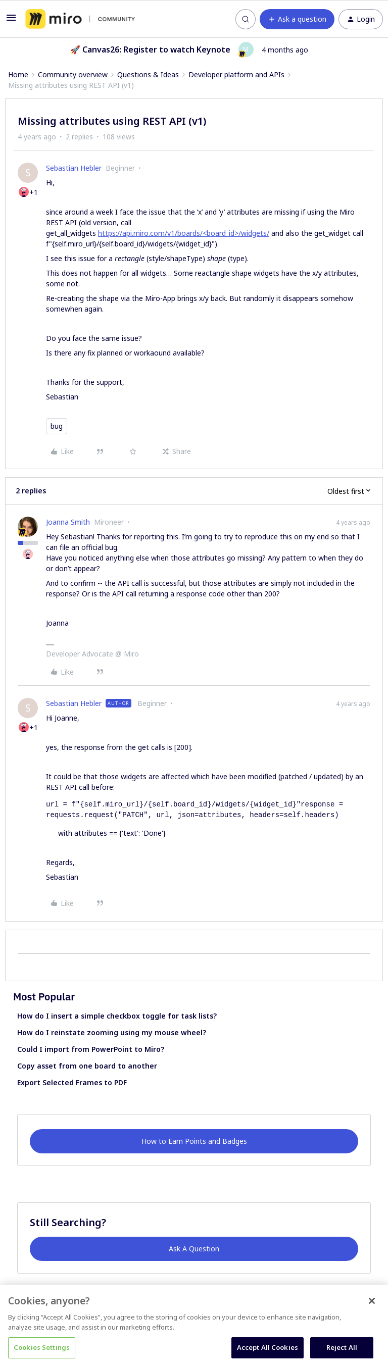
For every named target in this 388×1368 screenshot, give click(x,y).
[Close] (372, 1301)
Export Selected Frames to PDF (72, 1082)
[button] (11, 21)
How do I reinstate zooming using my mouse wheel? (111, 1032)
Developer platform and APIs (236, 74)
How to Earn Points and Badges (194, 1141)
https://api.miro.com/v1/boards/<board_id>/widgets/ (183, 233)
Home (18, 74)
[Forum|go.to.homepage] (80, 19)
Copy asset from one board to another (87, 1066)
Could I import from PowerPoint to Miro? (90, 1049)
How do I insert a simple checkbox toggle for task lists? (117, 1016)
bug (57, 426)
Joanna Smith (68, 522)
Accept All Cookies (267, 1347)
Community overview (73, 74)
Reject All (341, 1347)
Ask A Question (194, 1248)
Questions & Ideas (148, 74)
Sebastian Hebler (74, 168)
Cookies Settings (42, 1347)
